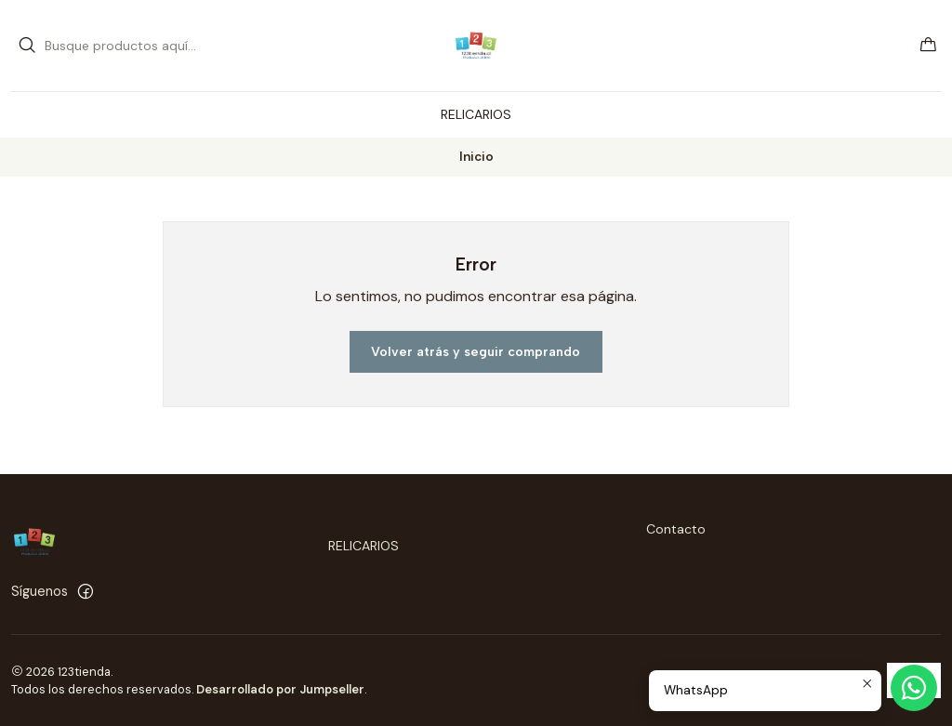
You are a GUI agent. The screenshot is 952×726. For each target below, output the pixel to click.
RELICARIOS (363, 545)
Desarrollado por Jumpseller (280, 689)
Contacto (676, 529)
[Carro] (928, 46)
